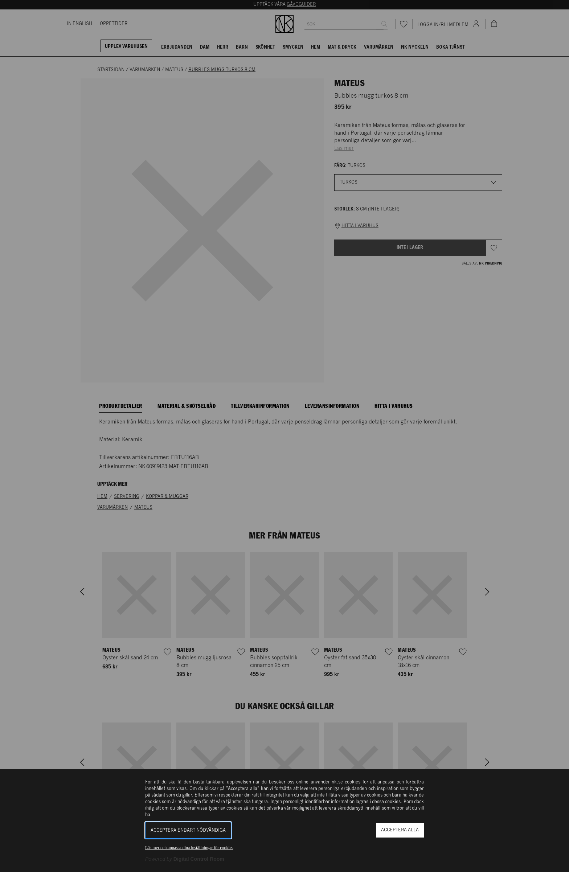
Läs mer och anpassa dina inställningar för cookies (189, 847)
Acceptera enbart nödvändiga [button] (188, 830)
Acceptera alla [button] (400, 830)
